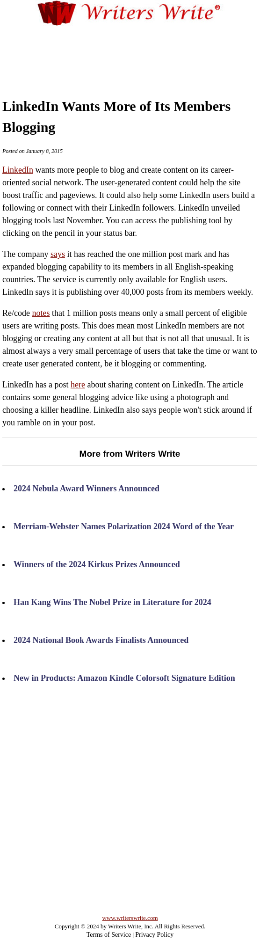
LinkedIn (17, 170)
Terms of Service (109, 934)
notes (41, 313)
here (78, 384)
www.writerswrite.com (130, 917)
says (58, 254)
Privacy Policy (154, 934)
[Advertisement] (130, 55)
